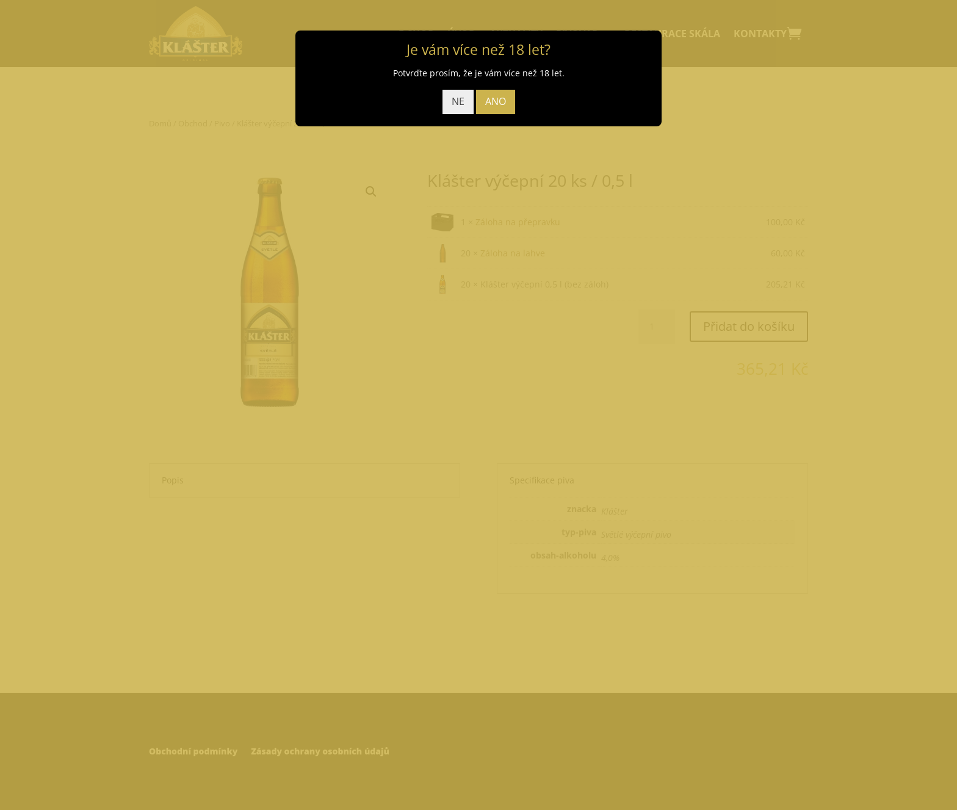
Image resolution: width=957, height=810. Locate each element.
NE (458, 101)
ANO (495, 101)
